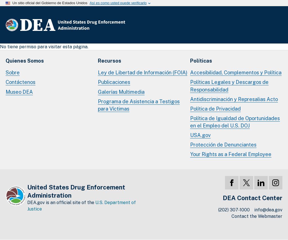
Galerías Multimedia (121, 92)
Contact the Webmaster (256, 216)
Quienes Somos (25, 61)
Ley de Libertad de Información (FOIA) (142, 73)
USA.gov (200, 135)
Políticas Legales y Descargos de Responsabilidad (229, 85)
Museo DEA (19, 92)
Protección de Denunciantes (223, 145)
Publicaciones (114, 82)
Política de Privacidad (215, 109)
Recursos (109, 61)
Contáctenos (20, 82)
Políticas (201, 61)
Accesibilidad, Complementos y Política (236, 73)
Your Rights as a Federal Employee (230, 154)
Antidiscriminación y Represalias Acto (234, 99)
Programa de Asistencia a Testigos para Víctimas (139, 105)
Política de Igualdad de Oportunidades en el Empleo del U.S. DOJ (235, 122)
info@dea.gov (268, 209)
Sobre (13, 73)
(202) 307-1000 (234, 209)
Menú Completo (276, 25)
